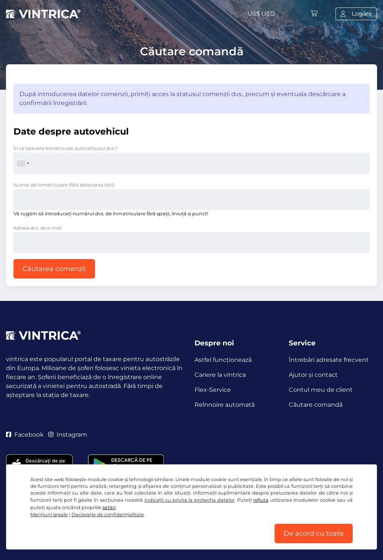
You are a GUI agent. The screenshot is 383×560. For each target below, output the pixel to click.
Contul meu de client (321, 389)
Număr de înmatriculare (63, 185)
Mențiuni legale (49, 514)
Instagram (67, 434)
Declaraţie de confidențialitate (107, 514)
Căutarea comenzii (54, 269)
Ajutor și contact (313, 374)
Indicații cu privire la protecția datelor (189, 500)
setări (109, 507)
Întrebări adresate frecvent (329, 359)
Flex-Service (212, 389)
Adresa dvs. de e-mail (37, 228)
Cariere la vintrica (220, 374)
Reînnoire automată (224, 404)
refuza (261, 500)
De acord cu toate (314, 533)
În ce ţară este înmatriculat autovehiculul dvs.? (65, 148)
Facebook (25, 434)
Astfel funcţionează (223, 359)
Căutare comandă (316, 404)
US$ (261, 13)
